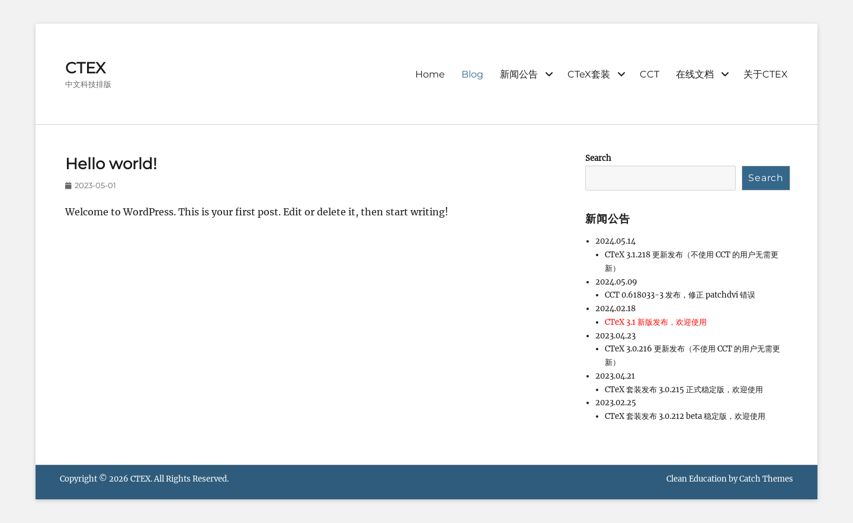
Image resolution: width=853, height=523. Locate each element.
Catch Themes (766, 479)
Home (430, 74)
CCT (649, 74)
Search (598, 158)
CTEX (85, 68)
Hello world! (111, 163)
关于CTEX (765, 74)
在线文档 (695, 74)
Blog (472, 74)
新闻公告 (519, 74)
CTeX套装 (588, 74)
